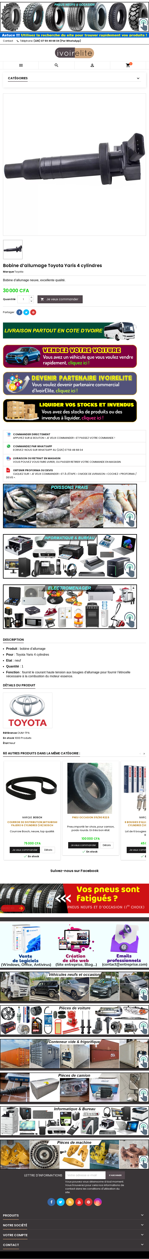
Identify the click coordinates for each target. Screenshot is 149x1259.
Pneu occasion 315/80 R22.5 (90, 817)
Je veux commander (59, 299)
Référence (10, 733)
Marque (8, 272)
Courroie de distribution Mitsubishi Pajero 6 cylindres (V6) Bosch (32, 823)
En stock (8, 738)
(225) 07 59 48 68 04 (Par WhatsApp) (57, 40)
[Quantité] (23, 299)
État (6, 743)
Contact (8, 40)
